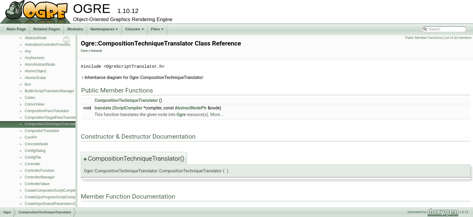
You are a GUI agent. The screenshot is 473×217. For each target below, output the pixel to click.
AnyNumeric (34, 58)
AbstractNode (36, 38)
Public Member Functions (423, 38)
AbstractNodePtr (191, 107)
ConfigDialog (35, 151)
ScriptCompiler (128, 107)
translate (102, 107)
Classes (134, 31)
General (96, 51)
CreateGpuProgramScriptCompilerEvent (57, 197)
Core (84, 51)
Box (28, 84)
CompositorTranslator (42, 131)
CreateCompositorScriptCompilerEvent (56, 190)
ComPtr (31, 137)
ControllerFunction (39, 170)
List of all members (457, 38)
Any (28, 51)
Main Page (16, 29)
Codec (30, 98)
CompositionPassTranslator (47, 111)
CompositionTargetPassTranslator (52, 117)
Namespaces (104, 31)
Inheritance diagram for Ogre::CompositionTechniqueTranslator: (142, 77)
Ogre (181, 114)
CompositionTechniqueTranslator (51, 124)
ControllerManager (40, 177)
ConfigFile (33, 157)
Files (158, 31)
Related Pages (46, 29)
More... (216, 114)
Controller (32, 164)
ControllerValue (37, 184)
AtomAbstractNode (40, 64)
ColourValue (34, 104)
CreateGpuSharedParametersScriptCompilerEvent (65, 204)
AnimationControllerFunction (47, 44)
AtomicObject (35, 71)
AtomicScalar (35, 78)
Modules (75, 29)
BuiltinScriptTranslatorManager (49, 91)
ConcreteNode (36, 144)
